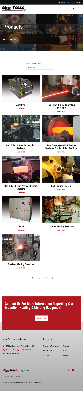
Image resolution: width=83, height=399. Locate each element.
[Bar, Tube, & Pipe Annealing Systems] (61, 95)
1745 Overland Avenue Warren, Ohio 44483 (19, 346)
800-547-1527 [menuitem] (62, 2)
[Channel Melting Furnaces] (61, 214)
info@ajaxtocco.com (13, 353)
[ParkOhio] (25, 371)
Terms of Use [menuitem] (20, 376)
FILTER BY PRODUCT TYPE (33, 64)
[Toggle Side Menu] (79, 8)
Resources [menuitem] (66, 346)
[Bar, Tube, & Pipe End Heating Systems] (21, 135)
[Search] (74, 8)
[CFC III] (21, 214)
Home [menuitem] (5, 40)
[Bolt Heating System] (61, 176)
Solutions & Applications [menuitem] (51, 346)
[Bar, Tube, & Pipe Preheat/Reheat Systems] (21, 176)
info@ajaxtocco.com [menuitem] (74, 2)
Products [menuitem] (46, 355)
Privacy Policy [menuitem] (9, 376)
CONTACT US (41, 318)
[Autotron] (21, 95)
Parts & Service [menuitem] (48, 351)
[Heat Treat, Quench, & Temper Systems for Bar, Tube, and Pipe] (61, 135)
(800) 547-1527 (11, 350)
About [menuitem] (65, 351)
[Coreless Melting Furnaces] (21, 252)
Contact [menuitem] (65, 355)
